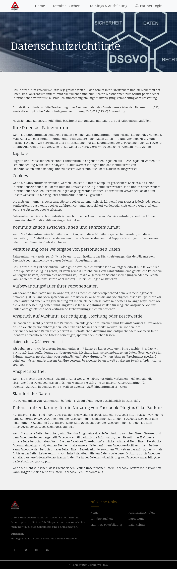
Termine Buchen (66, 6)
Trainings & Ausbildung (107, 6)
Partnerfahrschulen (141, 514)
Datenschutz (136, 526)
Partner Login (148, 6)
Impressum (136, 520)
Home (40, 6)
